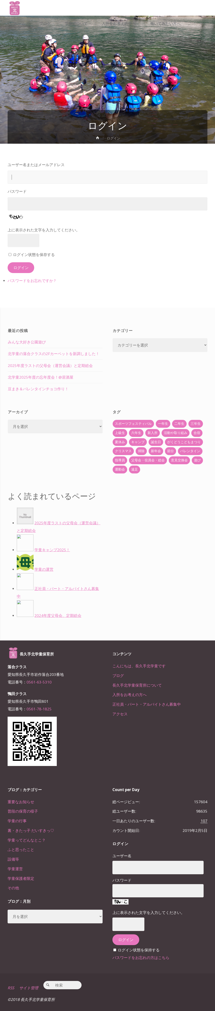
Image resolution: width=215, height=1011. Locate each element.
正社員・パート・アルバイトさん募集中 (146, 704)
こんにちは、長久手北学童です (139, 665)
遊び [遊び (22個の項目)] (197, 460)
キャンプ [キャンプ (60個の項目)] (138, 442)
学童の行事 (17, 820)
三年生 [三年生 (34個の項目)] (196, 423)
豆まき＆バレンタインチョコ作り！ (38, 388)
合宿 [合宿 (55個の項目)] (197, 432)
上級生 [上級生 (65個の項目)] (120, 432)
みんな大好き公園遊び (27, 342)
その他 (13, 887)
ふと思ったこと (21, 849)
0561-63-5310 (39, 682)
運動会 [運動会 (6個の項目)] (120, 469)
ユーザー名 (121, 855)
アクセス (120, 713)
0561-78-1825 (39, 709)
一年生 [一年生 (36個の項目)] (163, 423)
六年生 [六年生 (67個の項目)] (136, 432)
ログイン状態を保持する (139, 949)
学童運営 (15, 868)
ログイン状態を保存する (34, 254)
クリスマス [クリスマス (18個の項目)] (123, 451)
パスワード (17, 191)
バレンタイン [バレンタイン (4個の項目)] (190, 451)
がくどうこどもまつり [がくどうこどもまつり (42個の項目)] (184, 442)
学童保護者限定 (21, 878)
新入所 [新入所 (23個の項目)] (153, 432)
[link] (41, 39)
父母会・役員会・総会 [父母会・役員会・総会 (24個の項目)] (148, 460)
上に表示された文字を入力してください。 (44, 229)
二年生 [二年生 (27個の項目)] (179, 423)
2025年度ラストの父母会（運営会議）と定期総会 (50, 365)
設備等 (13, 859)
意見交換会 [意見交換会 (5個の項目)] (179, 460)
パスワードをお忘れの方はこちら (140, 957)
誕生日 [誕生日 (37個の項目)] (156, 442)
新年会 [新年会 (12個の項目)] (156, 451)
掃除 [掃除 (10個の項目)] (141, 451)
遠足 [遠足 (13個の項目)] (134, 469)
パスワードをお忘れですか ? (32, 280)
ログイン (21, 267)
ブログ (118, 675)
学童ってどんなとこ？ (27, 840)
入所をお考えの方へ (129, 694)
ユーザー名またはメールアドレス (36, 164)
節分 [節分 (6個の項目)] (170, 451)
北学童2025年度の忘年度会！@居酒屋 (40, 377)
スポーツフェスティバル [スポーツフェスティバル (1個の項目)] (133, 423)
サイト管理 (28, 987)
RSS (11, 987)
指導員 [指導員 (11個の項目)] (120, 460)
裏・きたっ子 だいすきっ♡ (31, 830)
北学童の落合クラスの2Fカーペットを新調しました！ (53, 353)
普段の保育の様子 (23, 811)
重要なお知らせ (21, 801)
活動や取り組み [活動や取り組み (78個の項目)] (175, 432)
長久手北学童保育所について (137, 685)
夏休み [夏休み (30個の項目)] (120, 442)
